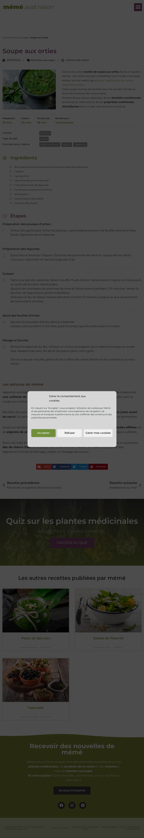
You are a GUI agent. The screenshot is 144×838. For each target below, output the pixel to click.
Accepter (43, 433)
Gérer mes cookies (98, 433)
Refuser (70, 433)
